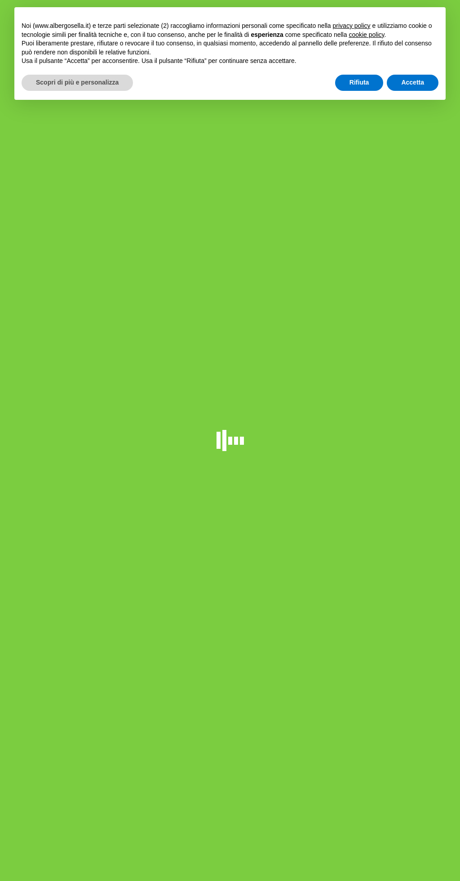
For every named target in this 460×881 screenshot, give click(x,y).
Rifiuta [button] (359, 82)
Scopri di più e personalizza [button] (77, 82)
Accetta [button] (412, 82)
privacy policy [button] (352, 25)
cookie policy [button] (366, 34)
